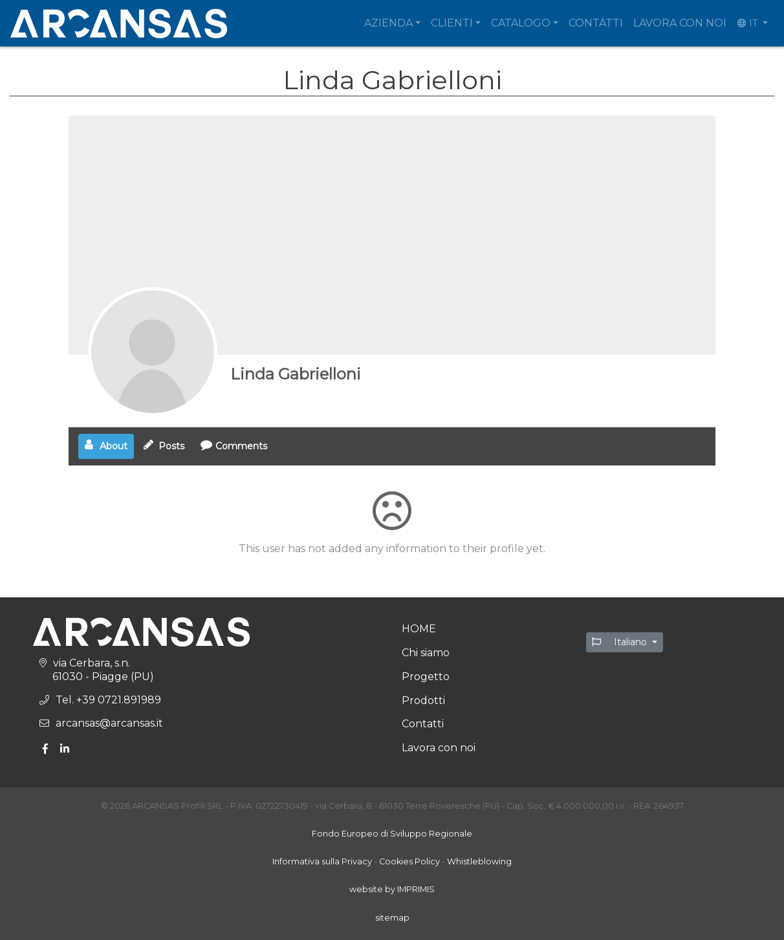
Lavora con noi (679, 23)
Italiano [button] (620, 642)
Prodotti (423, 700)
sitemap (392, 918)
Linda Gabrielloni (295, 374)
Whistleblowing (479, 861)
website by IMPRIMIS (392, 889)
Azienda (388, 23)
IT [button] (748, 23)
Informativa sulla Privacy (322, 861)
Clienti (452, 23)
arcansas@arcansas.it (109, 723)
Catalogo (520, 23)
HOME (419, 629)
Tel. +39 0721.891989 (108, 700)
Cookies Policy (409, 861)
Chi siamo (426, 652)
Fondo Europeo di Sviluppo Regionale (392, 834)
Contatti (596, 23)
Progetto (426, 676)
